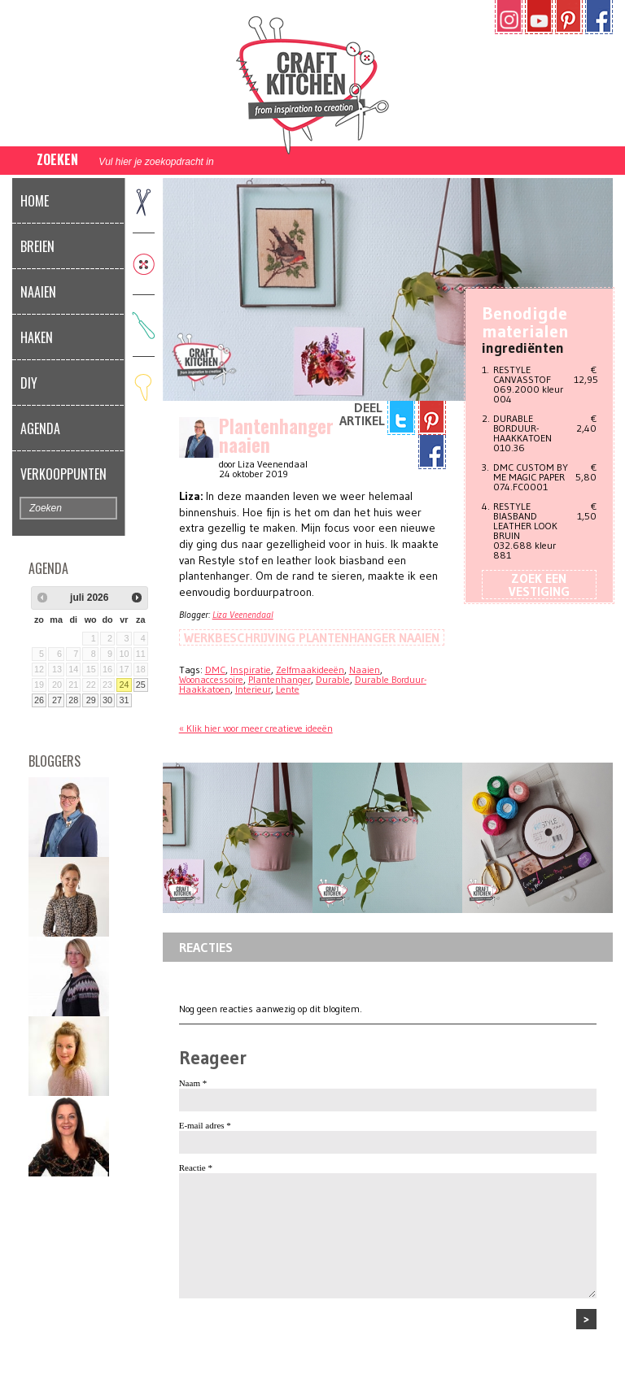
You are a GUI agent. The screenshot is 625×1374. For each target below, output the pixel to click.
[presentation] (302, 1340)
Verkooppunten (63, 474)
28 (73, 700)
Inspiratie (250, 669)
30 (107, 700)
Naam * (193, 1083)
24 (124, 684)
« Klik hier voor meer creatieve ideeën (256, 728)
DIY (28, 383)
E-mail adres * (205, 1125)
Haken (36, 337)
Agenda (40, 428)
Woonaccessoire (211, 679)
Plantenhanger (279, 679)
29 (91, 700)
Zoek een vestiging (539, 584)
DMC (215, 669)
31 (124, 700)
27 (57, 700)
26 (39, 700)
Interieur (253, 689)
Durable (333, 679)
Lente (287, 689)
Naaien (38, 292)
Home (34, 201)
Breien (37, 246)
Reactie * (195, 1167)
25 (141, 684)
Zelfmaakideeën (310, 669)
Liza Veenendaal (242, 614)
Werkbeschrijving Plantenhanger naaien (311, 637)
